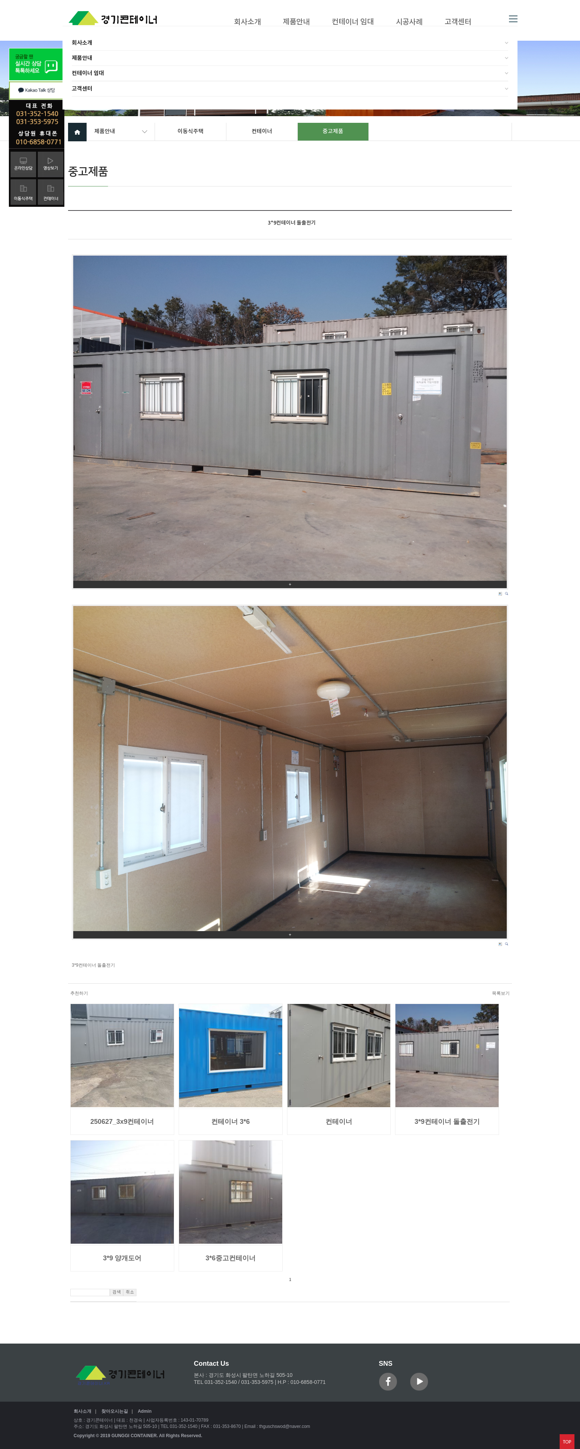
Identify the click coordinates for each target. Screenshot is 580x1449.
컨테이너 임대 (88, 73)
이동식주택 (190, 131)
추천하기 (79, 993)
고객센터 (82, 88)
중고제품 (333, 131)
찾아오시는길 (114, 1411)
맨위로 (567, 1441)
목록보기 (501, 993)
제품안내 (82, 58)
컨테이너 (262, 131)
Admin (144, 1411)
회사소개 (82, 43)
